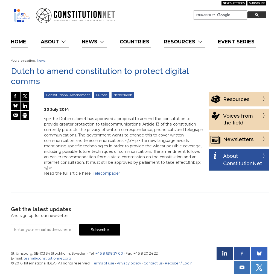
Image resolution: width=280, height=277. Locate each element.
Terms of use (103, 263)
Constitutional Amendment (68, 95)
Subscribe (257, 3)
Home (18, 41)
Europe (101, 95)
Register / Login (178, 263)
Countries (134, 41)
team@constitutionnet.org (47, 258)
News (94, 41)
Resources (183, 41)
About (54, 41)
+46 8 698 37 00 (109, 253)
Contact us (153, 263)
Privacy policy (129, 263)
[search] (219, 15)
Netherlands (122, 95)
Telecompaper (106, 173)
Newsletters (234, 3)
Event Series (236, 41)
